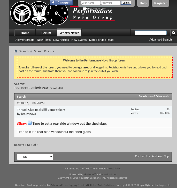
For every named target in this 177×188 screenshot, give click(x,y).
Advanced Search (160, 39)
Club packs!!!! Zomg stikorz (46, 110)
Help (143, 3)
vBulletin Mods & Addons (100, 185)
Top (166, 156)
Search (23, 51)
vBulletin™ (90, 174)
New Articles (61, 39)
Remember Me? (94, 9)
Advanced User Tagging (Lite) (67, 185)
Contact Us (142, 156)
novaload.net (109, 174)
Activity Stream (25, 39)
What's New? (69, 33)
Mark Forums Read (101, 39)
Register (160, 3)
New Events (79, 39)
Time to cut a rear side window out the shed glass (70, 123)
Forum (46, 33)
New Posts (44, 39)
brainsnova (28, 114)
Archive (157, 156)
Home (25, 33)
